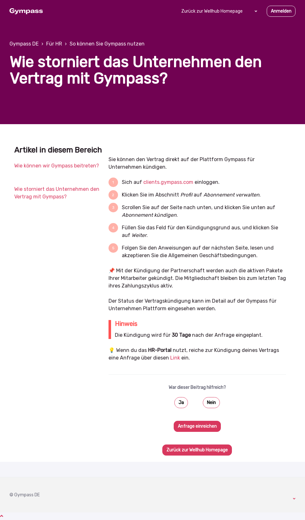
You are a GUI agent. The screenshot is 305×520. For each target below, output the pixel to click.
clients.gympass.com (168, 182)
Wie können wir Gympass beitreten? (56, 166)
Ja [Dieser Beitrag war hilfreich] (181, 402)
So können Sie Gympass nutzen (107, 44)
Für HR (54, 44)
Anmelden (281, 11)
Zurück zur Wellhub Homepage (212, 11)
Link (175, 358)
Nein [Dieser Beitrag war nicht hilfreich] (211, 402)
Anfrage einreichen (197, 426)
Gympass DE (24, 44)
